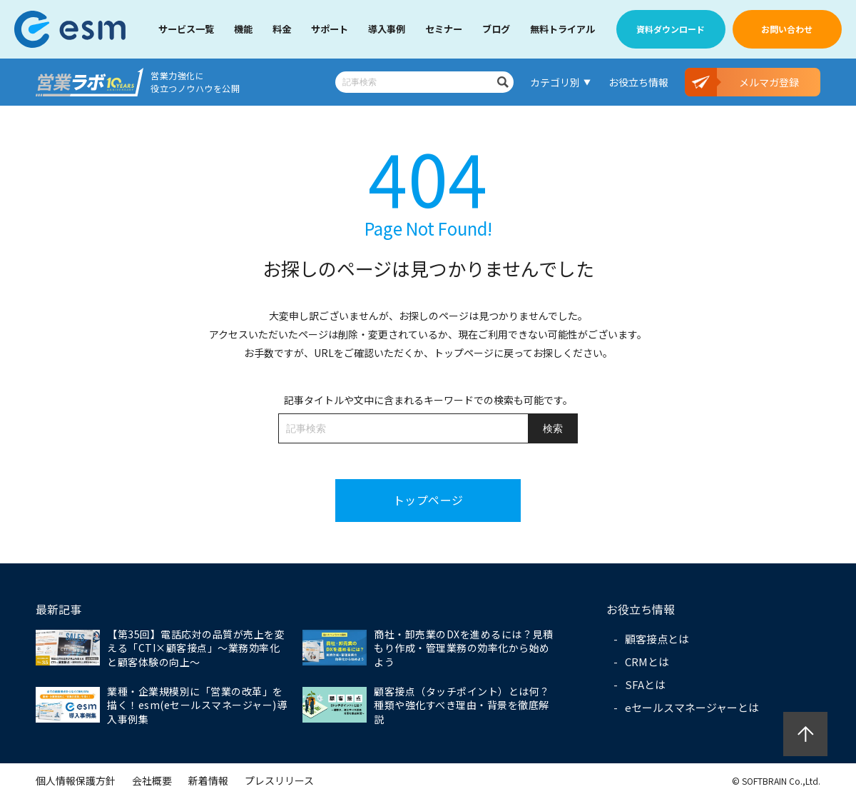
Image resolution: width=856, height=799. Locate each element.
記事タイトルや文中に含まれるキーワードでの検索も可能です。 (428, 400)
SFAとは (645, 684)
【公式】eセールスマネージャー (70, 29)
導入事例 (386, 29)
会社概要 (152, 780)
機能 (243, 29)
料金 (281, 29)
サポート (329, 29)
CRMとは (647, 661)
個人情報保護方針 (76, 780)
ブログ (496, 29)
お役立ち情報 (638, 82)
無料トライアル (562, 29)
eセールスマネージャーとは (692, 707)
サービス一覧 (186, 29)
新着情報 (208, 780)
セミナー (443, 29)
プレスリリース (279, 780)
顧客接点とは (657, 638)
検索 (503, 82)
